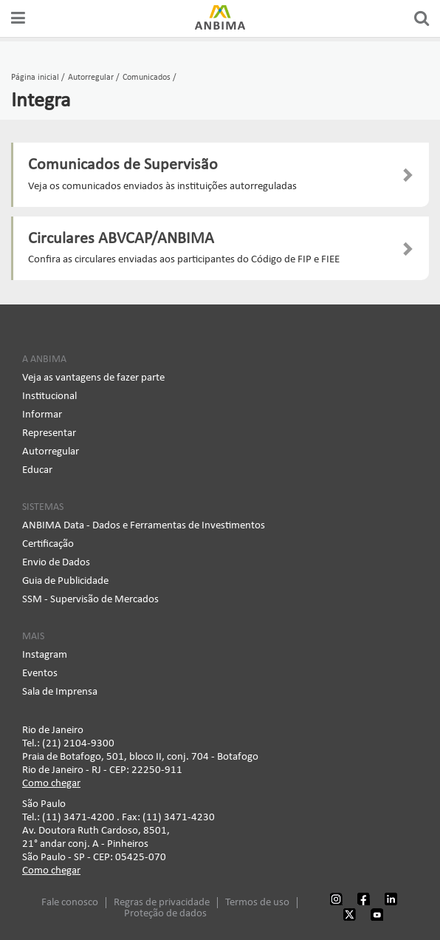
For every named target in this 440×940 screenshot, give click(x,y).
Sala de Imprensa (59, 692)
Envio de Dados (56, 562)
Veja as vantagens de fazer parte (93, 378)
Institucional (49, 396)
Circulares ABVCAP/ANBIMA (121, 239)
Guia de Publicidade (65, 581)
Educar (37, 470)
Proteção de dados (165, 913)
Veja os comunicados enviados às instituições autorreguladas (162, 186)
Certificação (48, 544)
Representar (49, 433)
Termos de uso (257, 902)
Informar (42, 414)
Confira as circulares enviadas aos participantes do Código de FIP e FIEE (184, 259)
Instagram (44, 655)
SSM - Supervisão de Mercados (90, 599)
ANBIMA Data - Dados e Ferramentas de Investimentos (143, 525)
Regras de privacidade (162, 902)
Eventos (40, 673)
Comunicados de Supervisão (123, 165)
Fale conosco (69, 902)
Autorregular (50, 451)
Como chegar (51, 783)
